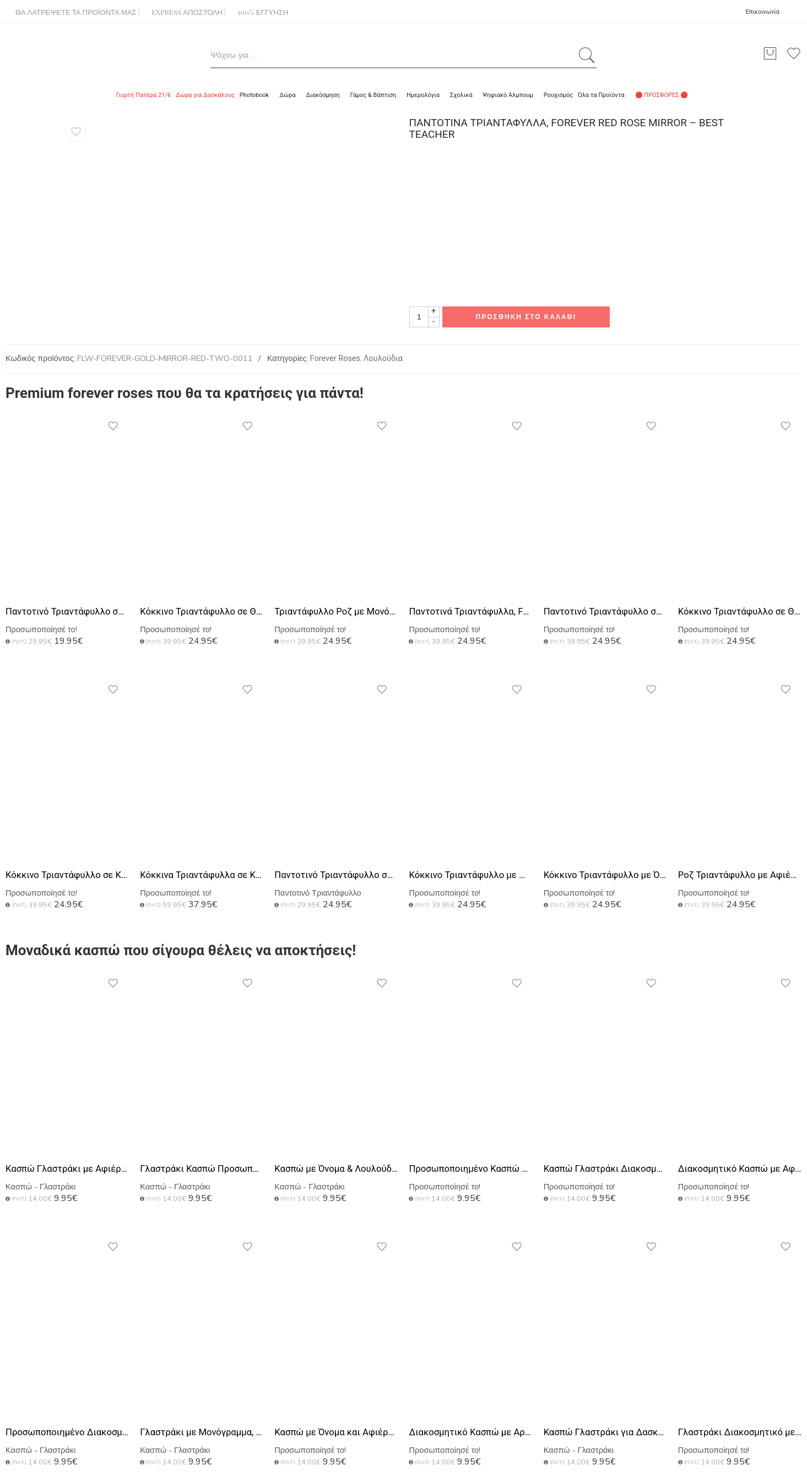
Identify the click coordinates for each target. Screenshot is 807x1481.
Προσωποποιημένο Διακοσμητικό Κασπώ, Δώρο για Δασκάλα (67, 1432)
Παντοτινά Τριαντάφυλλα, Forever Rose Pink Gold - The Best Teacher (470, 611)
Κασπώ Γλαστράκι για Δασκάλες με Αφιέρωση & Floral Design (605, 1432)
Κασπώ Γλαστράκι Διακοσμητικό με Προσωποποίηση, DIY (605, 1169)
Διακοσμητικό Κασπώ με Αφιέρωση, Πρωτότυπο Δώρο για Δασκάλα (739, 1169)
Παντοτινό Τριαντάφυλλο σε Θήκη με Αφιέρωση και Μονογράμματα (605, 611)
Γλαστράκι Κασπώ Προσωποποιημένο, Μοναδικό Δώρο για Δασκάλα (201, 1169)
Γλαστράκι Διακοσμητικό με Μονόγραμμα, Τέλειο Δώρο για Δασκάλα (739, 1432)
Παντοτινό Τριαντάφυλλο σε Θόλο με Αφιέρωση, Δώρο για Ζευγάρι (336, 875)
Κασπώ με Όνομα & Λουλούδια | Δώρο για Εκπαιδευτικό (336, 1169)
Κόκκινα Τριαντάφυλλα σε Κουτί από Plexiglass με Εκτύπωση (201, 875)
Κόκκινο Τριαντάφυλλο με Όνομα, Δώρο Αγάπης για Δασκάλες (605, 875)
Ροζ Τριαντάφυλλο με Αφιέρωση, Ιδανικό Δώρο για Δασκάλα (739, 875)
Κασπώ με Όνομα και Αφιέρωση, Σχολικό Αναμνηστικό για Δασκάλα (336, 1432)
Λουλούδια (383, 358)
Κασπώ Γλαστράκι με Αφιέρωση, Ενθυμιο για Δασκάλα (67, 1169)
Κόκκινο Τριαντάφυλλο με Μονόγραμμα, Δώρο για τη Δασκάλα (470, 875)
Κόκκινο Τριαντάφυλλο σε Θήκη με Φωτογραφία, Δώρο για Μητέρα (739, 611)
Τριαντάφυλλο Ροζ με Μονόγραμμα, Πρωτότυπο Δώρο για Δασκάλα (336, 611)
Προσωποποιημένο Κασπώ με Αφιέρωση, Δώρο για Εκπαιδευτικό (470, 1169)
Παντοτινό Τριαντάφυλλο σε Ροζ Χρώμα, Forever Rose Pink (67, 611)
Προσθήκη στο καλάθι (526, 317)
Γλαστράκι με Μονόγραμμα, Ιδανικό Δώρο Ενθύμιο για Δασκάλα (201, 1432)
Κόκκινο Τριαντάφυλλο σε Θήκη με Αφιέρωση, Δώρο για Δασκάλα (201, 611)
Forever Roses (335, 358)
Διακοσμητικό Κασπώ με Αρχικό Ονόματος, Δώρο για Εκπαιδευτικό (470, 1432)
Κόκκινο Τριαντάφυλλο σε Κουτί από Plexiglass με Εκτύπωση (67, 875)
